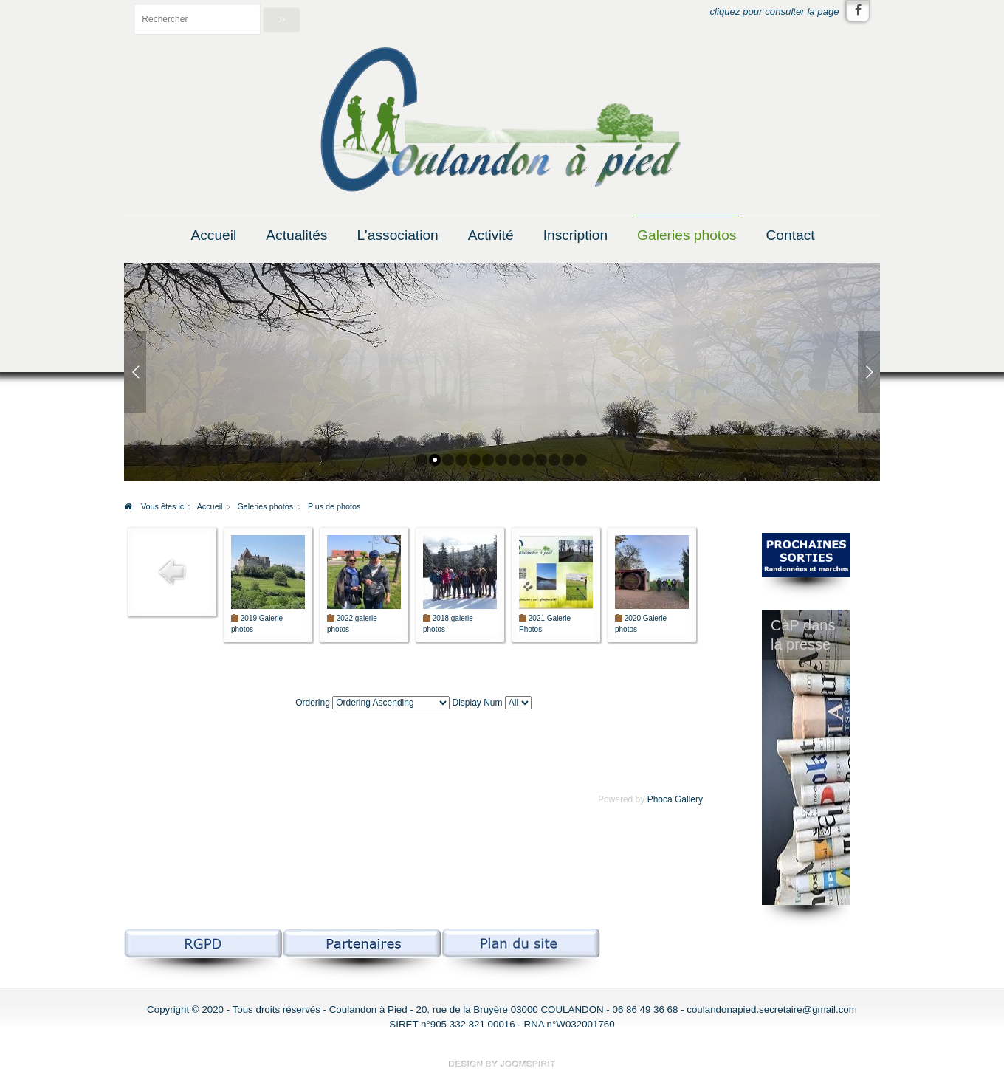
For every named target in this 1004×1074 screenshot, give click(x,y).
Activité (491, 235)
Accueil (213, 235)
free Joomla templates (502, 1064)
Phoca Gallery (675, 799)
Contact (790, 235)
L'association (397, 235)
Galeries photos (686, 235)
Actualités (296, 235)
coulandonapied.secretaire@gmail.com (772, 1009)
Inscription (575, 235)
